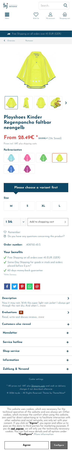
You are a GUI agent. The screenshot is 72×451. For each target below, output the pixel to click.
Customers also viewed (16, 324)
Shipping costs (38, 386)
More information (43, 434)
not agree (17, 428)
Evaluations (9, 312)
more (42, 305)
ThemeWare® (59, 393)
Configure (59, 445)
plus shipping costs (28, 144)
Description (9, 298)
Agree (27, 445)
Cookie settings (36, 379)
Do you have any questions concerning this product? (34, 236)
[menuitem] (65, 15)
